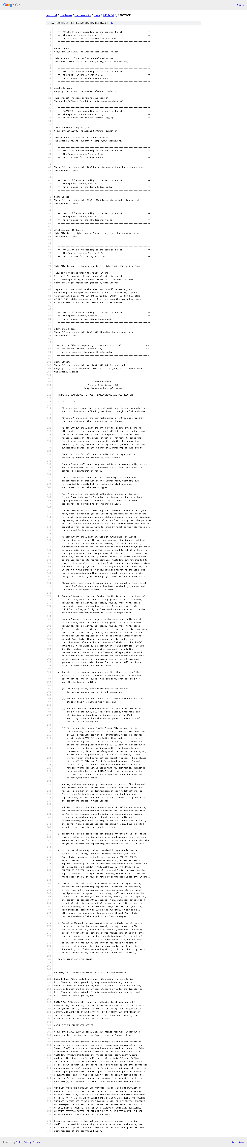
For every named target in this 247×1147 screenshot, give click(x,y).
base (97, 15)
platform (66, 15)
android (51, 15)
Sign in (240, 4)
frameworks (83, 15)
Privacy (27, 1142)
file (110, 23)
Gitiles (19, 1142)
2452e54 (108, 15)
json (241, 1142)
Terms (36, 1142)
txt (234, 1142)
